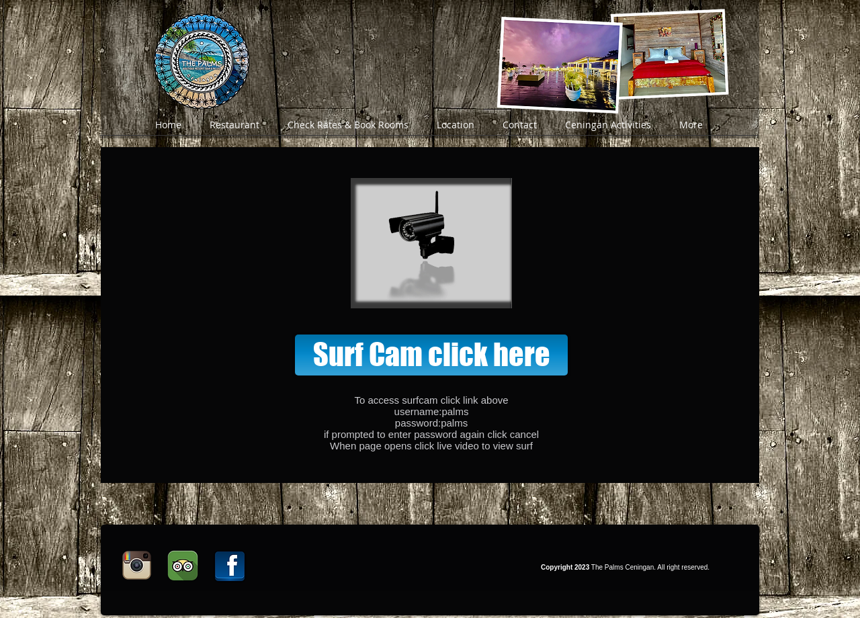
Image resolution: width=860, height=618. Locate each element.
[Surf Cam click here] (431, 355)
